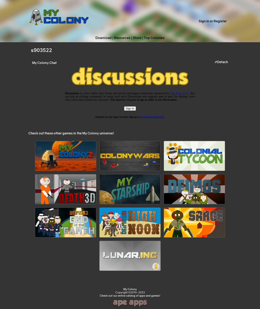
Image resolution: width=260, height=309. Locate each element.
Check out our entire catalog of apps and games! (130, 295)
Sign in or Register (213, 21)
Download (103, 38)
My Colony (130, 289)
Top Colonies (154, 38)
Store (137, 38)
